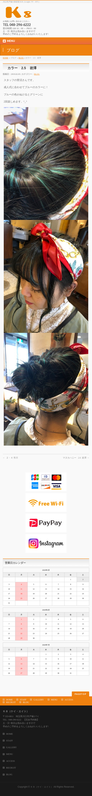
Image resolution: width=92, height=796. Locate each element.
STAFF (23, 699)
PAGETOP (80, 694)
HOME (5, 58)
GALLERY (38, 699)
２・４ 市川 (10, 457)
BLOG (21, 58)
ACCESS (69, 699)
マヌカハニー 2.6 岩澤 (76, 457)
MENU (54, 699)
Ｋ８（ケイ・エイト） (41, 787)
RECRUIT (11, 702)
